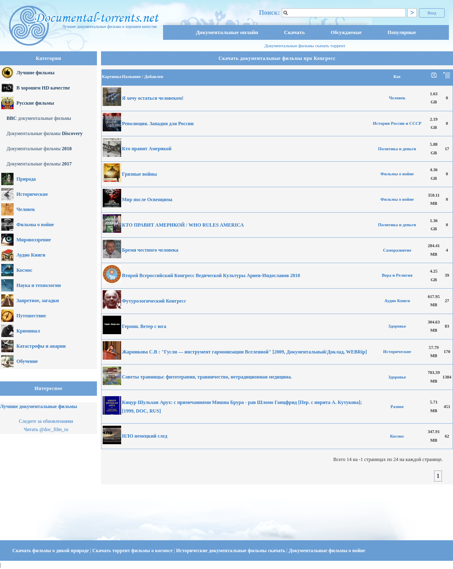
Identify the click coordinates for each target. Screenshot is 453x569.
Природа (26, 179)
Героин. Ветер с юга (144, 326)
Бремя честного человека (150, 250)
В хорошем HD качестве (43, 88)
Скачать (294, 32)
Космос (24, 270)
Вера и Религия (397, 275)
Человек (25, 209)
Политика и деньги (397, 149)
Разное (397, 406)
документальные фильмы (39, 118)
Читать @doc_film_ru (46, 429)
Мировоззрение (33, 240)
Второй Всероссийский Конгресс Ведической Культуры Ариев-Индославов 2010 (211, 275)
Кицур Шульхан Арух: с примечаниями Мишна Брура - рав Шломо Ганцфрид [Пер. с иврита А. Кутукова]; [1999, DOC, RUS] (242, 406)
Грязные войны (139, 174)
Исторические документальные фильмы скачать (231, 550)
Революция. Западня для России (157, 123)
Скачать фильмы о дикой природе (51, 550)
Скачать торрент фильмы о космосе (133, 550)
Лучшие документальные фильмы (38, 406)
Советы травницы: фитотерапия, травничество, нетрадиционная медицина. (207, 377)
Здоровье (397, 326)
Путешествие (31, 316)
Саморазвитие (397, 250)
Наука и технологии (38, 285)
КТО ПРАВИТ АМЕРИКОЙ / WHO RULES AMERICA (183, 225)
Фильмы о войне (35, 224)
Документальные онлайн (227, 32)
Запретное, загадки (37, 300)
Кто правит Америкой (146, 148)
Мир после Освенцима (147, 199)
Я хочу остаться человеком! (153, 98)
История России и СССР (397, 123)
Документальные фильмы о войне (327, 550)
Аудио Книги (30, 255)
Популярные (402, 32)
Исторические (32, 194)
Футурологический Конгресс (154, 301)
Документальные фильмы (45, 133)
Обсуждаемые (346, 32)
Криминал (28, 331)
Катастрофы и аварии (41, 346)
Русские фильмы (35, 103)
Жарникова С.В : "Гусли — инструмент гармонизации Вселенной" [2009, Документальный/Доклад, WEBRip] (244, 352)
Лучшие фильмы (35, 73)
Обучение (27, 361)
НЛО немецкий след (144, 436)
